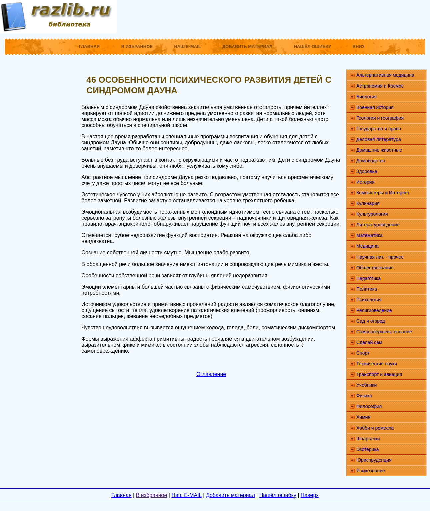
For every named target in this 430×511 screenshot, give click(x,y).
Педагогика (368, 278)
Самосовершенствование (384, 331)
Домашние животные (379, 150)
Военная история (375, 107)
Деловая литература (378, 139)
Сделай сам (369, 342)
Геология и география (380, 118)
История (365, 182)
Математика (369, 235)
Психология (369, 299)
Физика (364, 395)
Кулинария (368, 203)
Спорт (362, 353)
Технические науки (376, 363)
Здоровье (366, 171)
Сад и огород (370, 321)
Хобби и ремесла (375, 428)
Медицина (367, 246)
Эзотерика (367, 449)
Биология (366, 96)
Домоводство (370, 160)
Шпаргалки (368, 438)
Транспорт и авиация (379, 374)
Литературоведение (377, 224)
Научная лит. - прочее (380, 257)
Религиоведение (374, 310)
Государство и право (378, 128)
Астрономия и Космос (380, 86)
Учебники (366, 385)
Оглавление (211, 374)
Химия (363, 417)
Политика (366, 289)
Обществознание (375, 267)
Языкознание (370, 470)
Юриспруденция (374, 460)
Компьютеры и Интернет (382, 192)
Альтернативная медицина (385, 75)
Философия (369, 406)
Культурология (372, 214)
